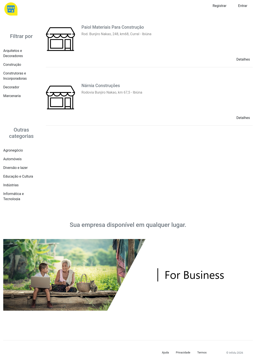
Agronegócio (13, 150)
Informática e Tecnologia (13, 196)
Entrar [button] (242, 6)
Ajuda (165, 352)
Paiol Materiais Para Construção (113, 27)
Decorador (11, 87)
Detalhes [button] (243, 59)
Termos (202, 352)
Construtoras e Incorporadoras (15, 76)
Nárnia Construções (101, 85)
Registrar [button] (220, 6)
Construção (12, 65)
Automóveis (12, 159)
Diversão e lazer (15, 168)
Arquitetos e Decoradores (13, 53)
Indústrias (11, 185)
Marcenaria (12, 96)
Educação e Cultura (18, 176)
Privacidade (183, 352)
